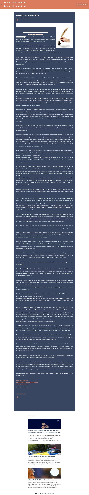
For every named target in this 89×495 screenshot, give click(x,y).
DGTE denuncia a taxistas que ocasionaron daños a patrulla (41, 456)
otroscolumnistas (21, 393)
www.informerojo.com (22, 384)
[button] (17, 20)
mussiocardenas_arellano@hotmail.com (27, 382)
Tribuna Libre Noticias (15, 2)
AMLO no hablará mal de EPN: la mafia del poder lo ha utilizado (42, 479)
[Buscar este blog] (80, 4)
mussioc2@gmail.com (22, 380)
